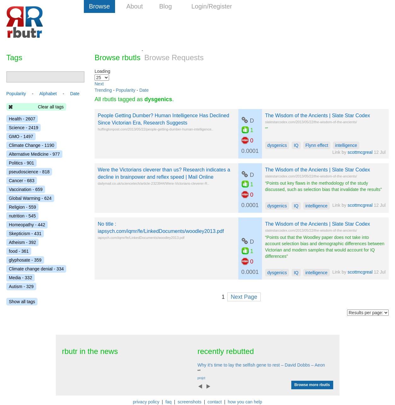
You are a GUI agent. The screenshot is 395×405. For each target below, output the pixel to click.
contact (214, 401)
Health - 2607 (22, 118)
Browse (99, 6)
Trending (103, 90)
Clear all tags (51, 106)
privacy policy (146, 401)
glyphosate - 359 (25, 260)
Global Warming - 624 (30, 198)
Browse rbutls (117, 57)
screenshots (189, 401)
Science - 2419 (23, 127)
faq (168, 401)
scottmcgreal (359, 152)
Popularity (125, 90)
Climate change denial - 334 (36, 268)
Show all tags (22, 301)
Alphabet (48, 93)
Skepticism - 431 (25, 233)
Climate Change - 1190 (31, 145)
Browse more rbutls (312, 385)
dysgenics (277, 145)
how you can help (245, 401)
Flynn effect (316, 145)
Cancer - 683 (21, 180)
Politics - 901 (21, 162)
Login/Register (211, 6)
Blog (165, 6)
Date (144, 90)
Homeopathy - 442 (27, 224)
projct (201, 378)
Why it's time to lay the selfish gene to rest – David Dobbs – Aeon (261, 364)
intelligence (346, 145)
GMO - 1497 (21, 136)
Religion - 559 (22, 207)
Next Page (244, 297)
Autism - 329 (21, 286)
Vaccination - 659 (26, 189)
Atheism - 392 (22, 242)
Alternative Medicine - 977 (34, 154)
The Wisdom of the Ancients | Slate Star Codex (317, 115)
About (134, 6)
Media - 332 (20, 277)
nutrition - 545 (22, 215)
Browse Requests (174, 57)
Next (99, 83)
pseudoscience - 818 (29, 171)
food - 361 (19, 251)
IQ (296, 145)
